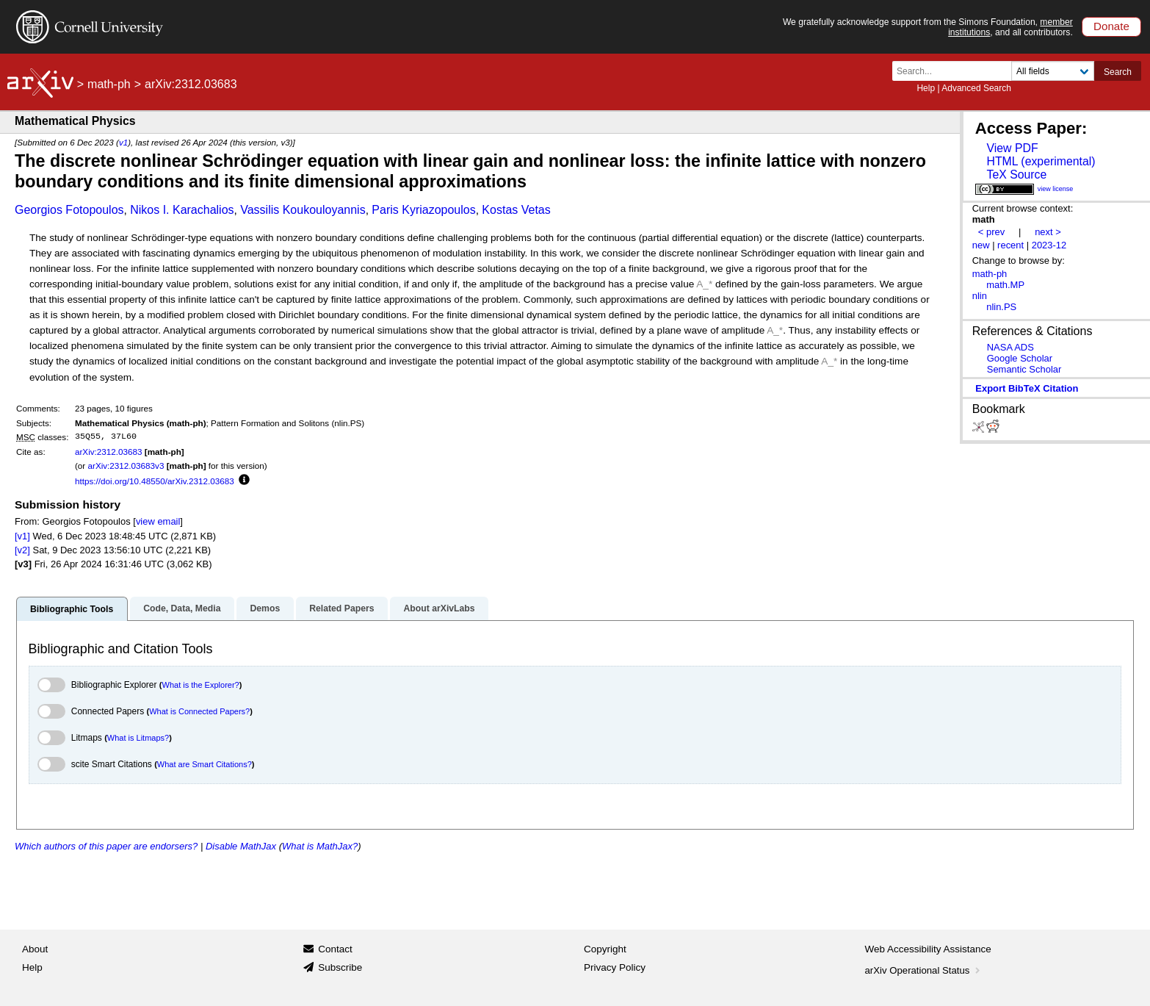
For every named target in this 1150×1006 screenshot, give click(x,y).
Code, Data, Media (181, 608)
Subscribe (340, 967)
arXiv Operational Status (924, 970)
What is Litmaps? (138, 737)
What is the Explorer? (200, 684)
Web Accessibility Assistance (928, 949)
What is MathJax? (320, 846)
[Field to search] (1052, 71)
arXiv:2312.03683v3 (125, 465)
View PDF (1012, 148)
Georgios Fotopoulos (69, 210)
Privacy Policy (614, 967)
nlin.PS (1001, 306)
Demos (265, 608)
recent (1010, 245)
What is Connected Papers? (199, 711)
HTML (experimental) (1040, 161)
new (981, 245)
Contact (335, 949)
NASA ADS (1010, 347)
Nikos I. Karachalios (182, 210)
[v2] (22, 550)
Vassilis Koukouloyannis (302, 210)
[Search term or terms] (956, 71)
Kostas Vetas (516, 210)
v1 (123, 142)
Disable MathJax (241, 846)
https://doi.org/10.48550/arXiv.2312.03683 (154, 481)
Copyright (605, 949)
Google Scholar (1019, 358)
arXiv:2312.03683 (108, 451)
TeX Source (1016, 174)
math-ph (109, 84)
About (35, 949)
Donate (1111, 26)
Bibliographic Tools (71, 609)
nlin (979, 295)
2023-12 (1049, 245)
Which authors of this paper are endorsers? (106, 846)
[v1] (22, 536)
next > (1048, 231)
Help (925, 88)
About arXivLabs (438, 608)
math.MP (1005, 284)
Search (1118, 72)
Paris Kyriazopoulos (423, 210)
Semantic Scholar (1024, 369)
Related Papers (341, 608)
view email (158, 521)
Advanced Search (976, 88)
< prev (991, 231)
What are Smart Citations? (204, 764)
